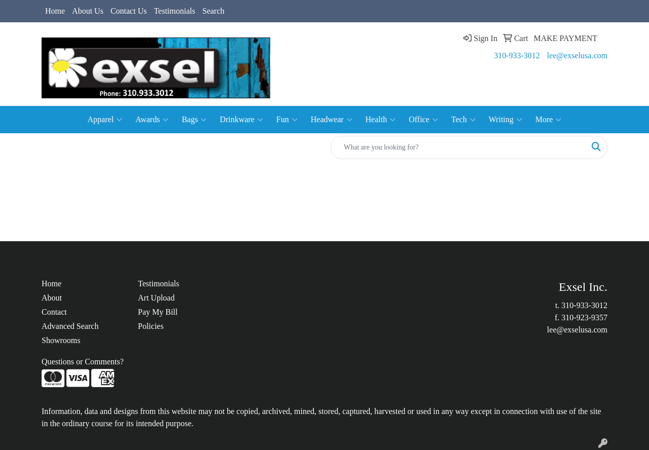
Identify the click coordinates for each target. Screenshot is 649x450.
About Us (87, 11)
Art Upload (156, 297)
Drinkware (241, 120)
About (52, 297)
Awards (151, 120)
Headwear (331, 120)
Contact (54, 312)
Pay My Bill (157, 312)
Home (55, 11)
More (548, 120)
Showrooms (61, 340)
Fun (287, 120)
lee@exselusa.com (577, 55)
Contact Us (129, 11)
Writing (505, 120)
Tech (463, 120)
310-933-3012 (517, 55)
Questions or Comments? (83, 361)
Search (213, 11)
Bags (194, 120)
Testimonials (174, 11)
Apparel (105, 120)
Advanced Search (70, 326)
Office (423, 120)
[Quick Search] (458, 147)
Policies (151, 326)
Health (381, 120)
